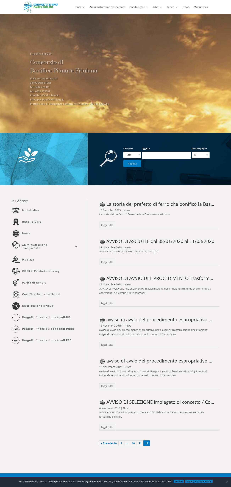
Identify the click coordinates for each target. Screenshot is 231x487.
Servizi (170, 7)
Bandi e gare (137, 7)
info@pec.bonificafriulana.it (47, 104)
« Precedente (109, 443)
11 (140, 443)
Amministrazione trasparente (107, 7)
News (186, 7)
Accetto (178, 481)
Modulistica (201, 7)
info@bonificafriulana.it (44, 100)
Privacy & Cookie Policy (199, 481)
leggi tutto (107, 225)
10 (133, 443)
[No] (226, 482)
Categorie (128, 148)
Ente (78, 7)
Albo (155, 7)
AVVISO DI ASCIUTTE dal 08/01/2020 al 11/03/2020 (160, 241)
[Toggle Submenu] (76, 246)
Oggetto (146, 148)
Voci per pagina (199, 148)
